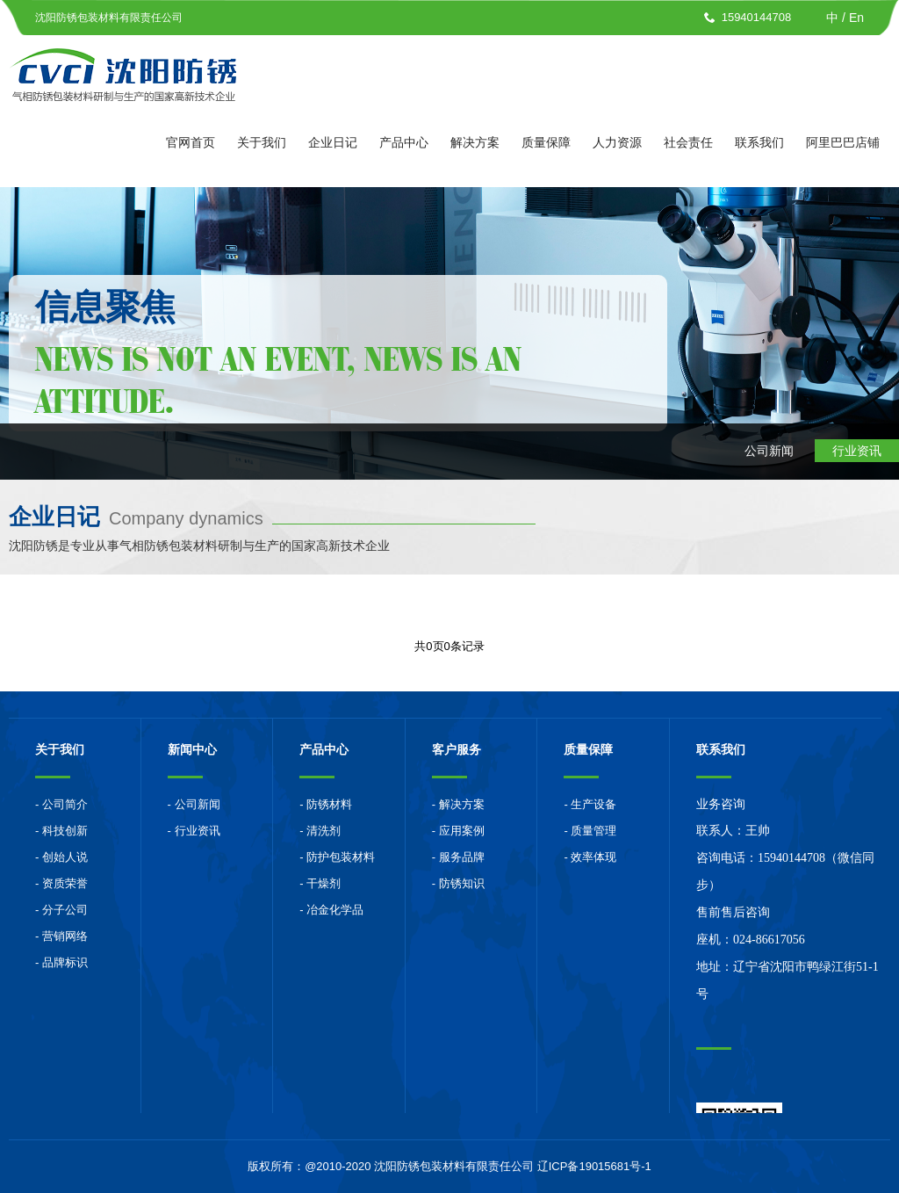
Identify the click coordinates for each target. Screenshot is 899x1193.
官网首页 (190, 142)
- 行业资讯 (194, 830)
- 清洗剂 (320, 830)
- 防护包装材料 (337, 857)
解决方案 (475, 142)
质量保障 (546, 142)
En (856, 18)
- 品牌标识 (61, 962)
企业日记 (332, 142)
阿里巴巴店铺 (843, 142)
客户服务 (456, 749)
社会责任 (688, 142)
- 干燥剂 (320, 883)
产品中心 (403, 142)
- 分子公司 (61, 909)
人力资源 (617, 142)
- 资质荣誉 (61, 883)
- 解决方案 (458, 804)
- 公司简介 (61, 804)
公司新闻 (769, 451)
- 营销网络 (61, 936)
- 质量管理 (590, 830)
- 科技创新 (61, 830)
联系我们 (759, 142)
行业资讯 (856, 451)
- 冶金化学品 (331, 909)
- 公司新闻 (194, 804)
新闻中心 (192, 749)
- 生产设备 (590, 804)
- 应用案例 (458, 830)
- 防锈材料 (325, 804)
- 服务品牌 (458, 857)
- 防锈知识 (458, 883)
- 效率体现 (590, 857)
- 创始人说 (61, 857)
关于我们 (261, 142)
